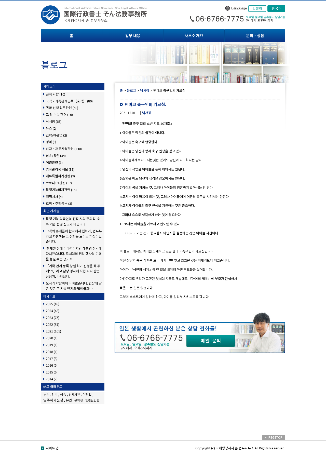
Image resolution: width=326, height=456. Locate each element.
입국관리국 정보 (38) (60, 169)
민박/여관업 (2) (56, 135)
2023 (52, 317)
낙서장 (144, 90)
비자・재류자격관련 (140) (64, 148)
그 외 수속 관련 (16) (59, 114)
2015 (52, 372)
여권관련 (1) (54, 162)
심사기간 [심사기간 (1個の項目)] (74, 394)
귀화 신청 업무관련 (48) (62, 107)
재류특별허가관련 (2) (60, 175)
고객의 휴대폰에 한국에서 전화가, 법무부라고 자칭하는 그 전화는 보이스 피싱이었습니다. (74, 236)
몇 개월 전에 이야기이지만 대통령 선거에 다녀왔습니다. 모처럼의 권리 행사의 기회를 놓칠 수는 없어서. (74, 253)
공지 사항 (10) (55, 94)
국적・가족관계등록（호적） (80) (69, 101)
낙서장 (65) (53, 121)
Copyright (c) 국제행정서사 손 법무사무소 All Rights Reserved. (240, 448)
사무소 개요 (194, 35)
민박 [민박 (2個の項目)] (54, 394)
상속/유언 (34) (56, 155)
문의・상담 (255, 35)
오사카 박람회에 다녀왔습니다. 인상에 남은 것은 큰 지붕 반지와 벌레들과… (74, 286)
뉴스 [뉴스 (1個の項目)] (46, 394)
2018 (52, 351)
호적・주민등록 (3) (59, 203)
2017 (52, 358)
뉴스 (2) (51, 128)
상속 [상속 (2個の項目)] (63, 394)
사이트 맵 (52, 448)
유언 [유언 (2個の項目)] (69, 400)
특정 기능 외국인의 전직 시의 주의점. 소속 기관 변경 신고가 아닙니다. (73, 221)
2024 (52, 310)
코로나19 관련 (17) (59, 182)
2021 (53, 331)
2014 (52, 379)
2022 (52, 324)
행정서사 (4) (54, 196)
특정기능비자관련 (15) (61, 189)
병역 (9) (51, 141)
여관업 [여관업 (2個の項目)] (87, 394)
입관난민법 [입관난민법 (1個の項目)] (92, 400)
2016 (52, 365)
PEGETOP (275, 437)
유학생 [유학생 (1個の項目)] (78, 400)
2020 (52, 338)
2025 (52, 303)
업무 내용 (132, 35)
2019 (52, 344)
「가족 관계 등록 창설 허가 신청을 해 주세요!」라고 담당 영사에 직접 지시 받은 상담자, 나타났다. (73, 271)
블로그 (131, 90)
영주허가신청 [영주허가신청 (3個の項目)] (53, 400)
